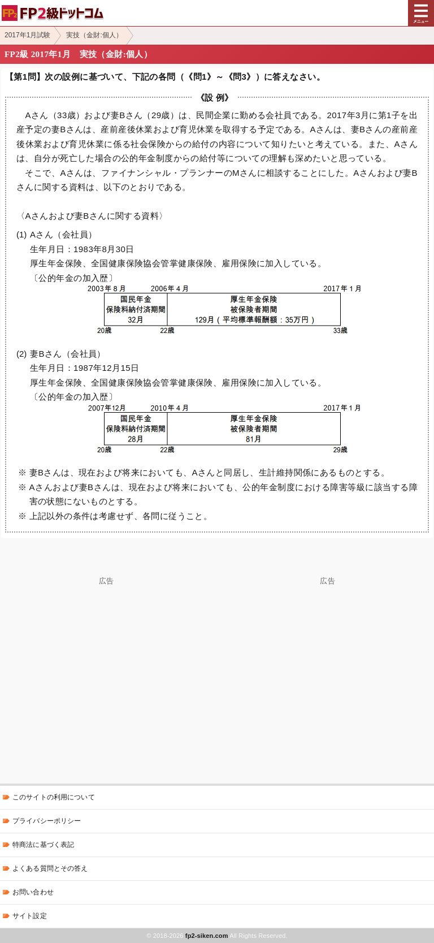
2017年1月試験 (27, 35)
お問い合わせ (33, 892)
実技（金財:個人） (94, 35)
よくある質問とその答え (50, 868)
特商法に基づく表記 (43, 845)
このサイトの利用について (53, 797)
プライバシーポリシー (46, 821)
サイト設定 (29, 916)
